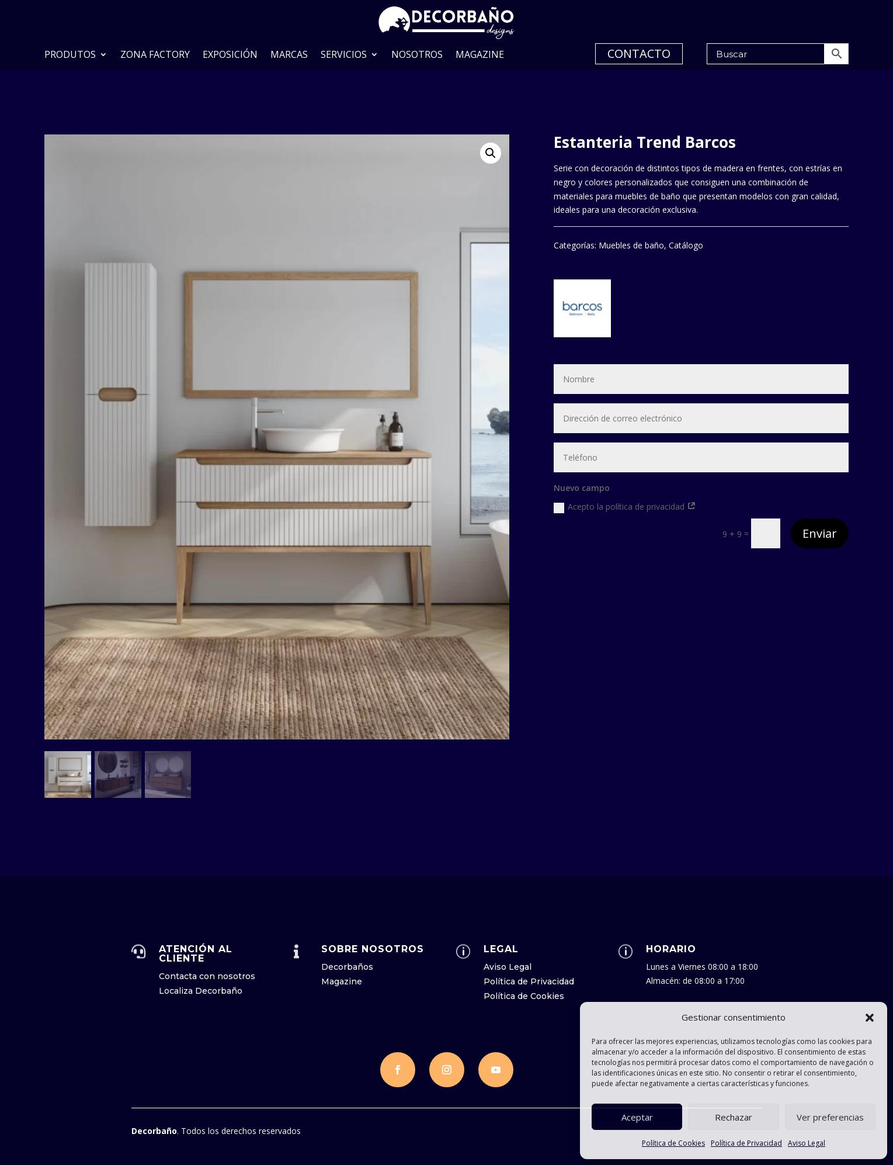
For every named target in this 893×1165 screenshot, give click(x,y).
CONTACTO (638, 53)
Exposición (230, 55)
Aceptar (637, 1117)
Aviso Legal (806, 1143)
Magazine (480, 55)
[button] (869, 1018)
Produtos (70, 55)
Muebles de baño (631, 245)
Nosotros (417, 55)
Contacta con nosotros (207, 976)
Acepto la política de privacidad (625, 507)
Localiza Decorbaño (200, 991)
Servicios (344, 55)
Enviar (819, 533)
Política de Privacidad (746, 1143)
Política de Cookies (673, 1143)
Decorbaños (347, 967)
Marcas (289, 55)
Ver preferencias (830, 1117)
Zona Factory (155, 55)
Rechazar (733, 1117)
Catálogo (686, 245)
